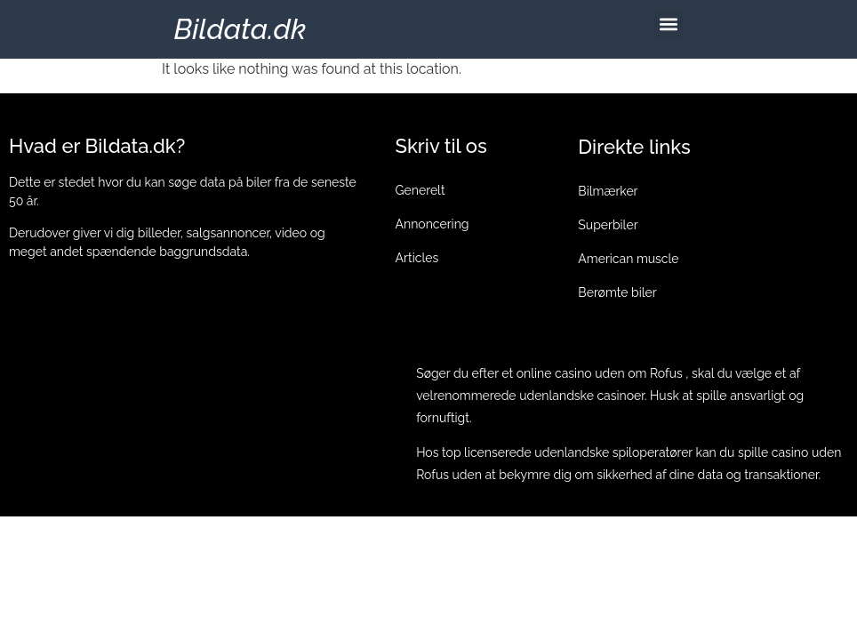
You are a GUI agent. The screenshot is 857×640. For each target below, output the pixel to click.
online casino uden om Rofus (600, 373)
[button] (668, 23)
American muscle (628, 259)
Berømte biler (617, 292)
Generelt (420, 190)
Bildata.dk (240, 28)
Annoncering (432, 224)
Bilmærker (607, 191)
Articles (417, 258)
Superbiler (607, 225)
